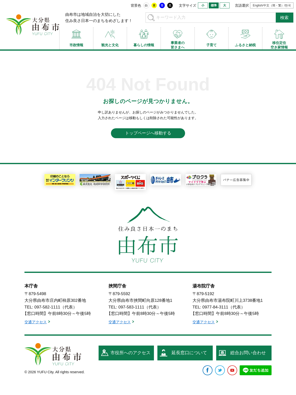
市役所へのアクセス (130, 352)
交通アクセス (35, 322)
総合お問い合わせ (248, 352)
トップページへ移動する (148, 133)
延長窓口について (189, 352)
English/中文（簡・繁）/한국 (272, 5)
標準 (214, 5)
